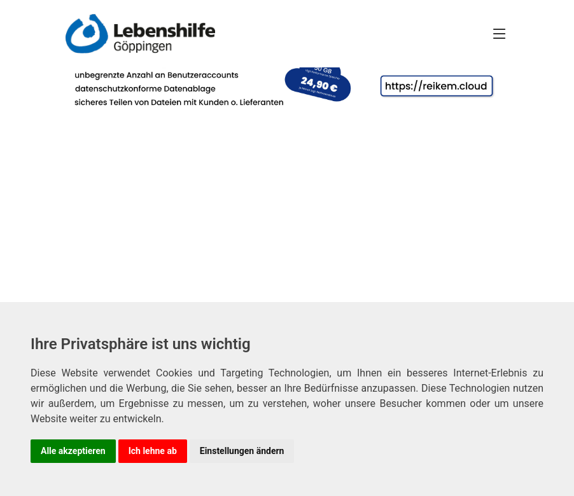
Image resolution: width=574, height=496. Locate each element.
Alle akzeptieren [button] (73, 451)
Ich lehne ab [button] (153, 451)
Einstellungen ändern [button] (242, 451)
